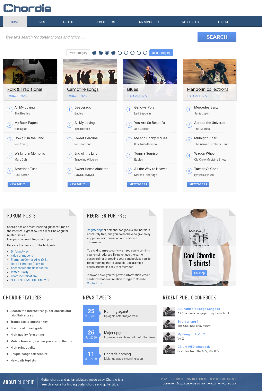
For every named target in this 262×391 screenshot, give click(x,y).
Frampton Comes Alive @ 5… (29, 259)
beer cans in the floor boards (29, 268)
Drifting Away (20, 251)
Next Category (161, 52)
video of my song (22, 255)
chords (211, 383)
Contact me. (95, 283)
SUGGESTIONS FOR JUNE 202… (31, 280)
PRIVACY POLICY (227, 383)
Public (105, 22)
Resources (190, 22)
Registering (94, 230)
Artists (68, 22)
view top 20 (18, 184)
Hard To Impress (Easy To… (28, 263)
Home (15, 22)
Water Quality (19, 272)
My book (149, 22)
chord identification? (24, 276)
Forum (223, 22)
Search (217, 37)
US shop (199, 273)
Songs (40, 22)
